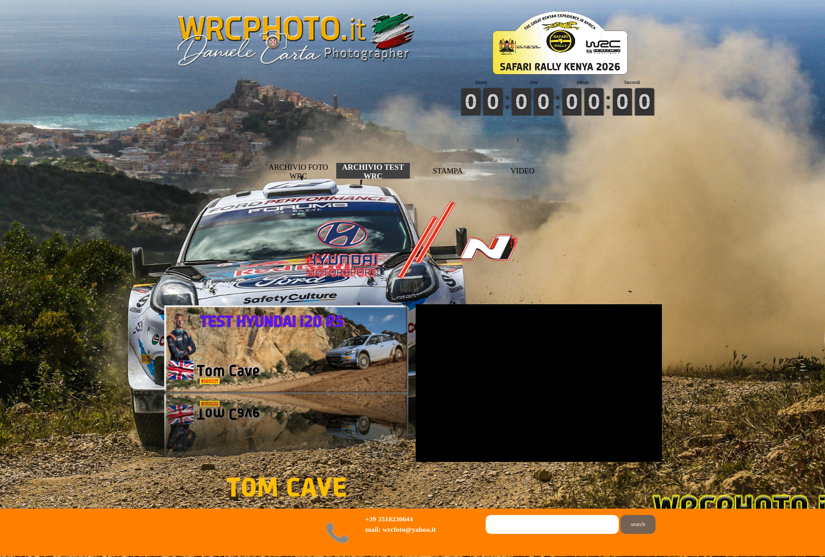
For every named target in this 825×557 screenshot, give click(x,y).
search (638, 524)
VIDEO (522, 171)
